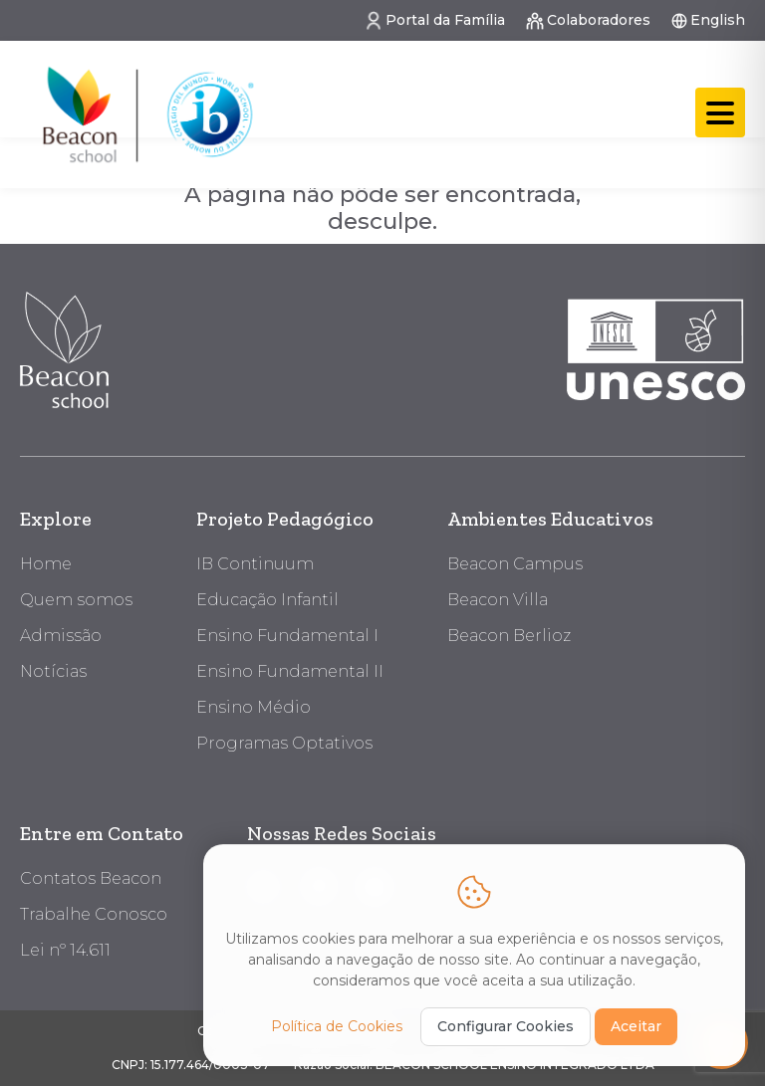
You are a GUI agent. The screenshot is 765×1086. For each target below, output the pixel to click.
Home (46, 563)
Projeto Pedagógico (285, 519)
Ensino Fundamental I (287, 635)
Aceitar (636, 1024)
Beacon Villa (497, 599)
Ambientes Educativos (550, 519)
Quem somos (76, 599)
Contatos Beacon (90, 878)
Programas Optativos (284, 743)
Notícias (53, 671)
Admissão (61, 635)
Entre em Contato (101, 833)
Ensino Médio (253, 707)
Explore (56, 519)
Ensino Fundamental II (289, 671)
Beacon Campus (515, 563)
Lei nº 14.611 (65, 950)
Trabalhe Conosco (93, 914)
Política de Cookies (336, 1024)
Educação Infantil (267, 599)
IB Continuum (255, 563)
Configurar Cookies (505, 1024)
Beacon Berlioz (509, 635)
